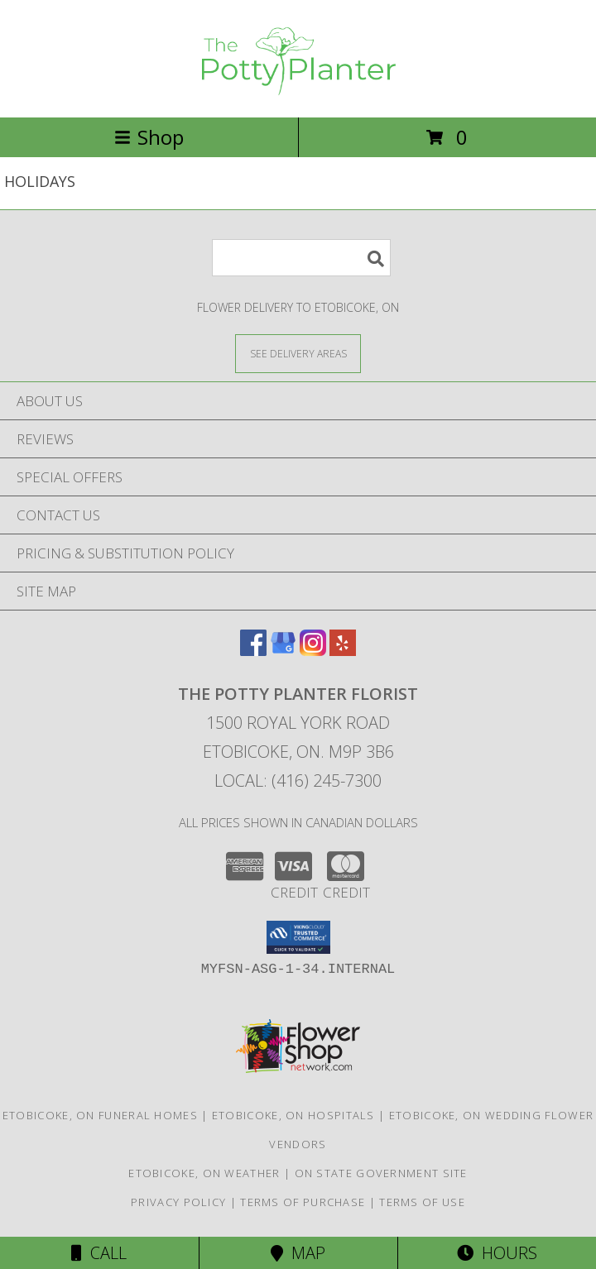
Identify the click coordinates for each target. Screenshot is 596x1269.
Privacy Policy (178, 1202)
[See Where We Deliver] (298, 353)
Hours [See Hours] (497, 1253)
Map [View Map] (298, 1253)
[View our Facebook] (253, 650)
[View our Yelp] (342, 650)
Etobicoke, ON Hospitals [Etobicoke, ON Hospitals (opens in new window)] (293, 1115)
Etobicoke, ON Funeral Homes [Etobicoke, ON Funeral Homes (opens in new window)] (100, 1115)
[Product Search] (301, 257)
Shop (149, 137)
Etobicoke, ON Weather (204, 1173)
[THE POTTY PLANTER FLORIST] (298, 93)
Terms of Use (422, 1202)
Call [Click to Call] (99, 1253)
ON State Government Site (381, 1173)
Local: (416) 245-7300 (298, 780)
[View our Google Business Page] (283, 650)
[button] (298, 937)
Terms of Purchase (302, 1202)
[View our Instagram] (313, 650)
